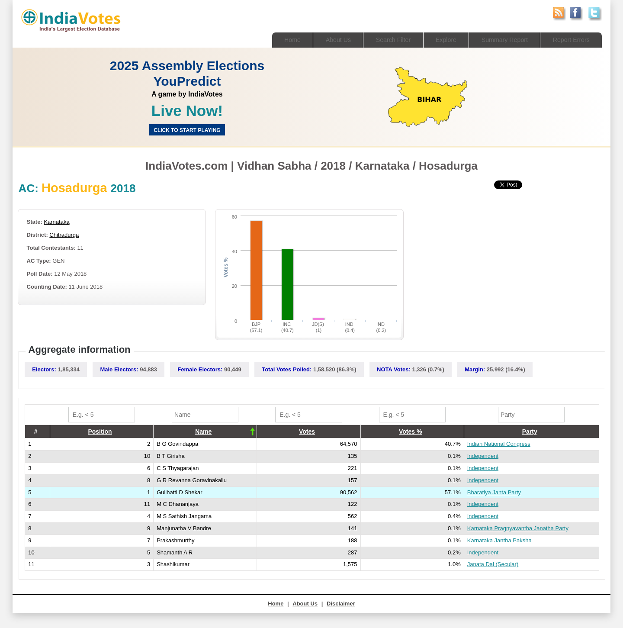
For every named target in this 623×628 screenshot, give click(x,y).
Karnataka (56, 222)
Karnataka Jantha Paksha (499, 540)
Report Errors (569, 39)
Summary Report (500, 39)
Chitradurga (64, 235)
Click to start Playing (187, 130)
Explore (439, 39)
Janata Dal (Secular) (493, 564)
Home (279, 39)
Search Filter (384, 39)
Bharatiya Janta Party (494, 492)
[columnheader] (101, 431)
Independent (482, 456)
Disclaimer (341, 603)
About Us (327, 39)
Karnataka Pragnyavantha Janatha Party (517, 528)
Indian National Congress (498, 444)
